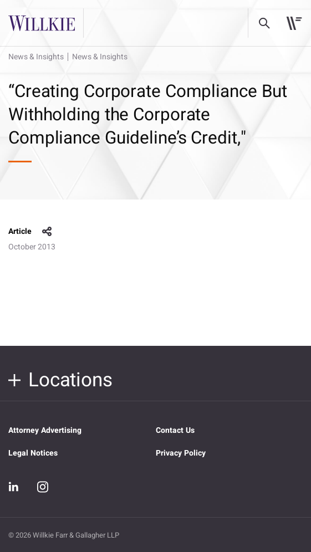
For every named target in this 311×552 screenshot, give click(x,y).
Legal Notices (33, 453)
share (47, 232)
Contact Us (175, 430)
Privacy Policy (181, 453)
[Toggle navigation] (294, 23)
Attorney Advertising (44, 430)
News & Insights (36, 57)
